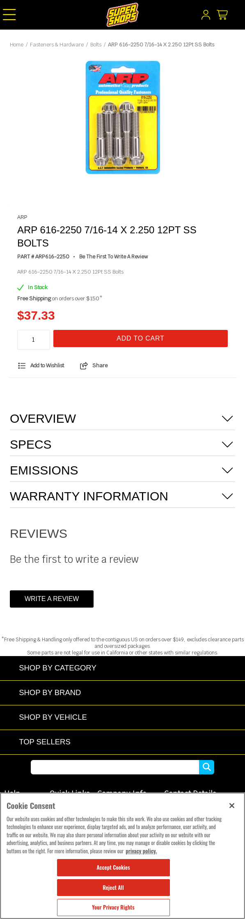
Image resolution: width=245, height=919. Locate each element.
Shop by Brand (50, 692)
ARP (22, 217)
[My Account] (205, 17)
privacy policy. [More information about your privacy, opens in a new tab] (141, 851)
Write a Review (52, 598)
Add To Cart (140, 338)
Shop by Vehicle (53, 717)
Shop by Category (57, 667)
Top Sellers (45, 741)
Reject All (113, 887)
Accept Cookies (113, 867)
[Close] (232, 806)
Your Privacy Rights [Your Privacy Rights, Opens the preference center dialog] (113, 907)
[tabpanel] (123, 118)
